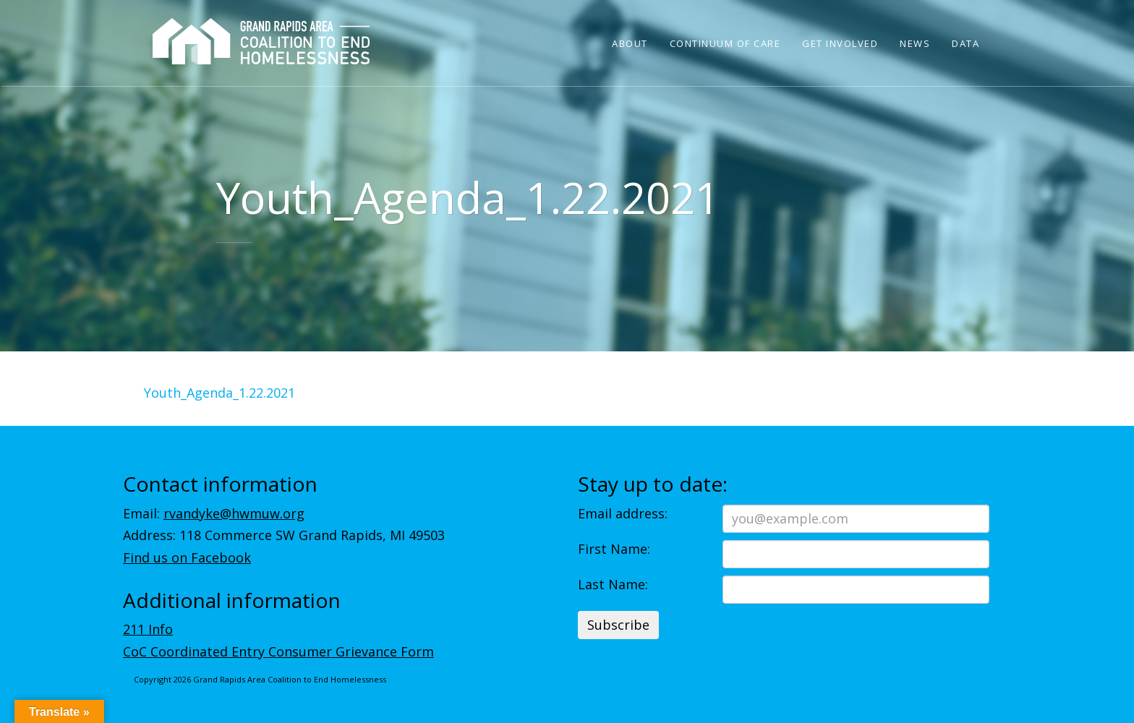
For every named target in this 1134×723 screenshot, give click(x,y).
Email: (213, 513)
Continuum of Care (725, 43)
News (915, 43)
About (630, 43)
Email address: (623, 513)
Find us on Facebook (187, 557)
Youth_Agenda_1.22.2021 (219, 392)
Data (965, 43)
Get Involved (840, 43)
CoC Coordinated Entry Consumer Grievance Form (278, 651)
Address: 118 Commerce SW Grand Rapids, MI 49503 (284, 535)
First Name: (614, 548)
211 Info (148, 629)
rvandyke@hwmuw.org (233, 513)
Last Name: (613, 584)
